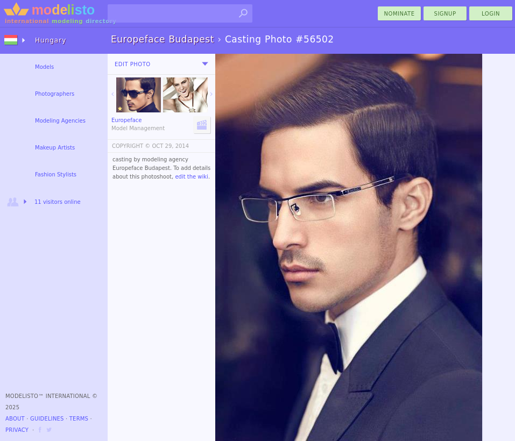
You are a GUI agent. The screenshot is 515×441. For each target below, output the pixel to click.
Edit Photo (133, 64)
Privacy (17, 430)
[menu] (205, 64)
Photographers (54, 94)
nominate (399, 14)
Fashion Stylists (55, 174)
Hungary (50, 40)
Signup (445, 14)
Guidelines (47, 419)
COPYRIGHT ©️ (131, 146)
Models (44, 67)
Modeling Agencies (60, 121)
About (15, 419)
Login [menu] (491, 14)
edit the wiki (191, 177)
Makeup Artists (55, 148)
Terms (78, 419)
